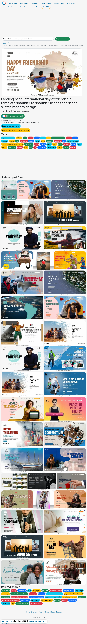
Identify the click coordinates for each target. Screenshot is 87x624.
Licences (34, 612)
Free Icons (70, 3)
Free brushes (12, 7)
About (52, 612)
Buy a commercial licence (10, 126)
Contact (59, 612)
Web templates (59, 3)
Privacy (46, 612)
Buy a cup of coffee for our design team (15, 130)
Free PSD (46, 7)
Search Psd (7, 39)
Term (40, 612)
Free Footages (46, 3)
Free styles (24, 7)
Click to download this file (12, 116)
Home (4, 43)
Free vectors (12, 3)
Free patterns (35, 7)
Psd (9, 43)
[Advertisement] (43, 23)
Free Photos (24, 3)
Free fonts (34, 3)
